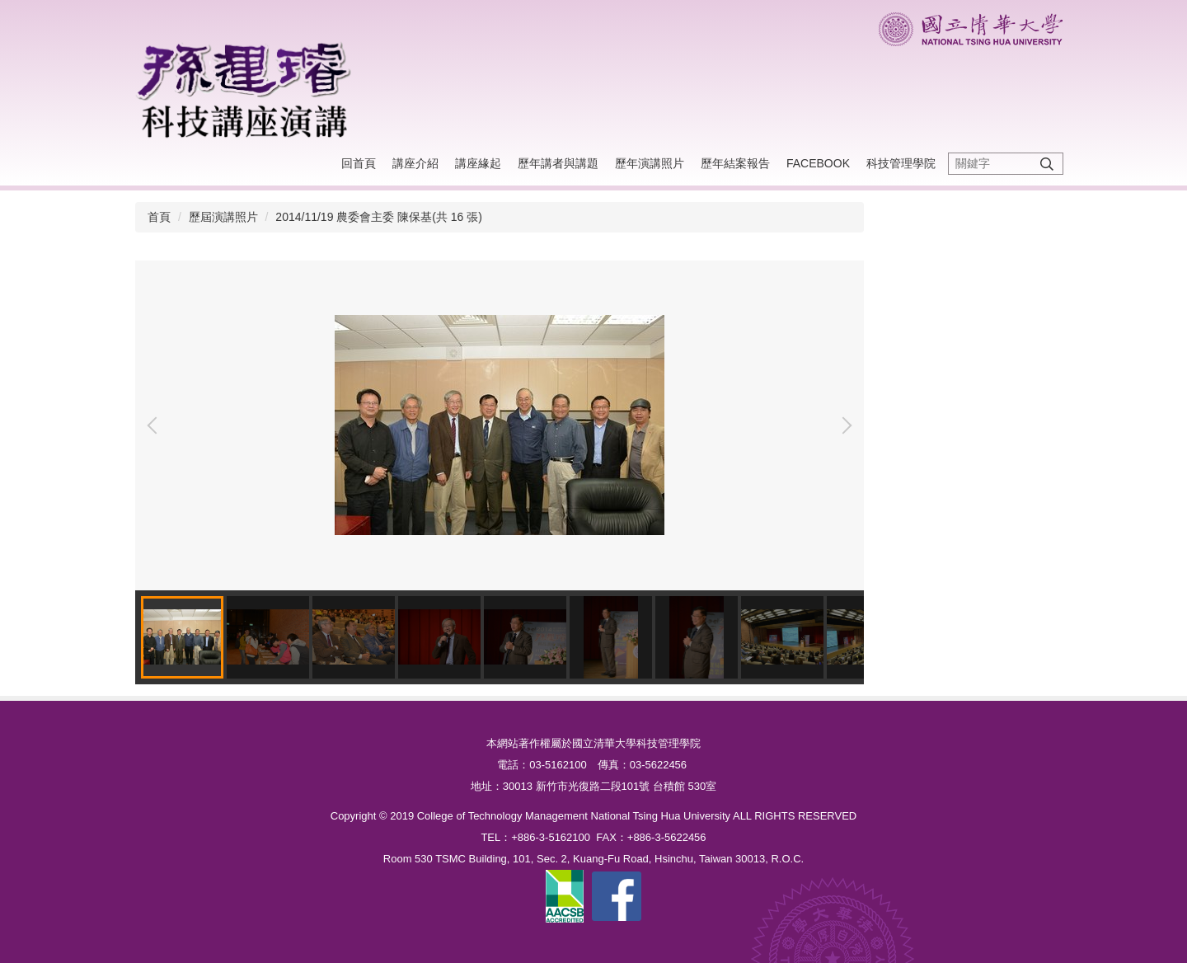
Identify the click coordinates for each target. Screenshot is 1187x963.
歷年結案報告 (735, 163)
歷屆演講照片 (223, 216)
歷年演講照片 (649, 163)
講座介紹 (415, 163)
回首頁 (358, 163)
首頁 (159, 216)
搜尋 (1047, 163)
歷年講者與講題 (558, 163)
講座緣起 (478, 163)
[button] (155, 425)
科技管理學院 (901, 163)
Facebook (818, 163)
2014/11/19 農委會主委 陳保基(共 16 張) (378, 216)
